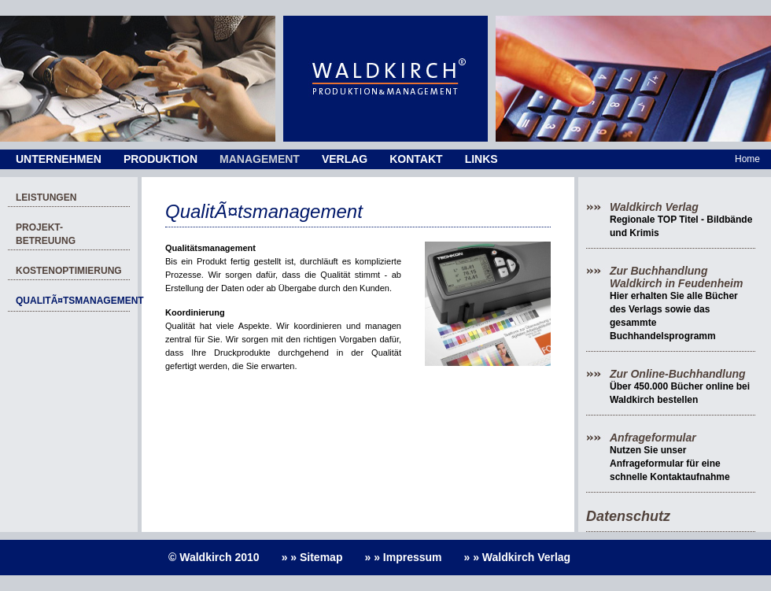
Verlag (344, 159)
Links (481, 159)
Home (747, 158)
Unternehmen (58, 159)
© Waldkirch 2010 (214, 557)
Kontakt (415, 159)
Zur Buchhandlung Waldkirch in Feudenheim (676, 277)
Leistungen (46, 197)
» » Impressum (402, 557)
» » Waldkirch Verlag (517, 557)
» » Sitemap (312, 557)
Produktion (160, 159)
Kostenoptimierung (69, 270)
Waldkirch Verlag (654, 207)
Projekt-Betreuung (46, 234)
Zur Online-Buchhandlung (678, 374)
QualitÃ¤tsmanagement (73, 300)
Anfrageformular (653, 437)
